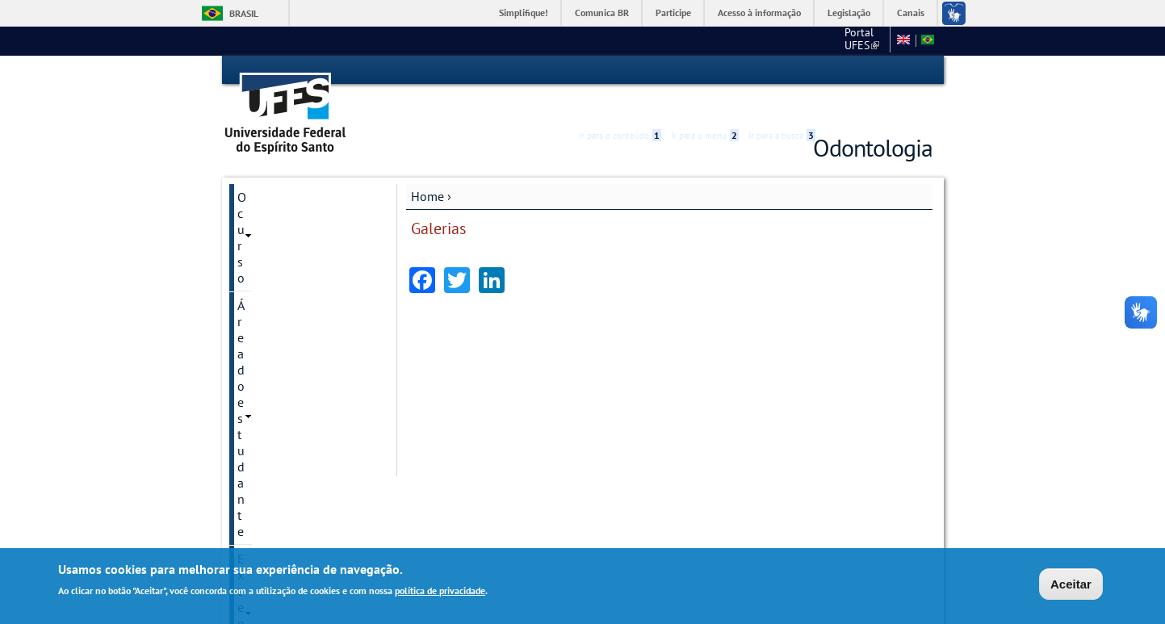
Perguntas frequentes (295, 462)
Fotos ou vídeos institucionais (278, 312)
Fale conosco (853, 40)
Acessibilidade (836, 70)
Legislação (849, 12)
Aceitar (1071, 584)
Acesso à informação (759, 12)
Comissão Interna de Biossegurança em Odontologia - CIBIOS (296, 391)
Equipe (256, 490)
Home (427, 167)
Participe (673, 12)
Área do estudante (287, 195)
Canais (910, 12)
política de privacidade (440, 590)
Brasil (243, 13)
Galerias (259, 278)
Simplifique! (523, 12)
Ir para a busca (781, 70)
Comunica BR (602, 12)
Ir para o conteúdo (620, 70)
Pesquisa (261, 250)
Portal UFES (736, 40)
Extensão (262, 223)
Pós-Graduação (279, 348)
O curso (258, 168)
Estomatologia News (294, 435)
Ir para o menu (705, 70)
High (855, 71)
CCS (796, 40)
